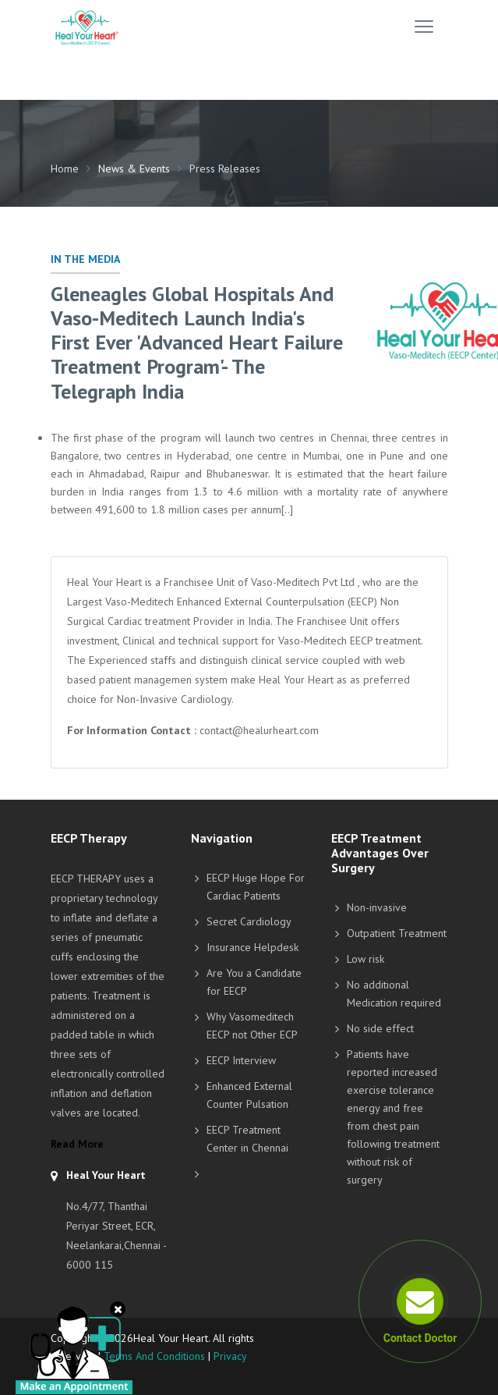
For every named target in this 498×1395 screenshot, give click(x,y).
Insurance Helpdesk (252, 947)
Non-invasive (377, 907)
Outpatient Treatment (397, 933)
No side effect (380, 1028)
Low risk (365, 959)
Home (65, 169)
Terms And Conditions (154, 1356)
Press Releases (224, 169)
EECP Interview (241, 1060)
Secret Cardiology (249, 921)
